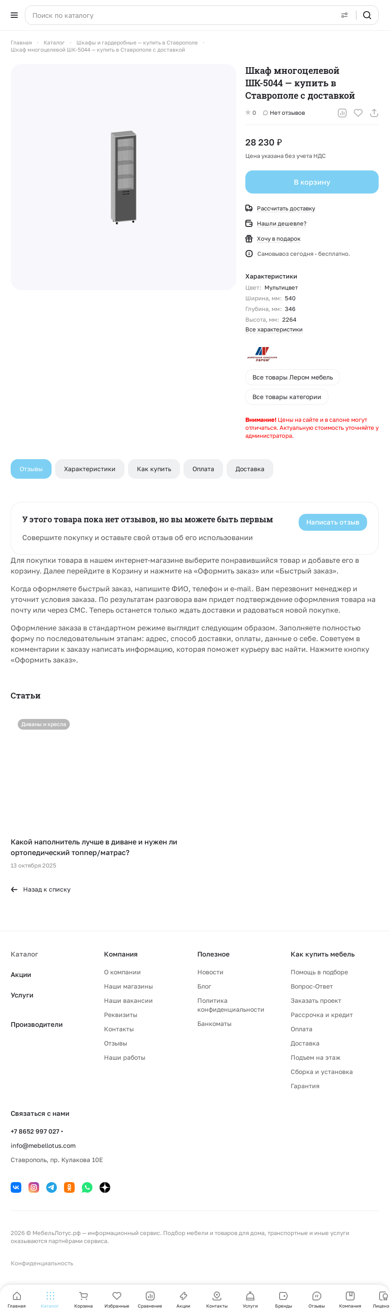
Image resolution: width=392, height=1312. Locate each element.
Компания (121, 954)
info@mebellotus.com (43, 1145)
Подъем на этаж (315, 1057)
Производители (37, 1024)
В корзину (312, 182)
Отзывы (31, 468)
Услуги (22, 995)
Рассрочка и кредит (322, 1014)
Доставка (250, 468)
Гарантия (305, 1086)
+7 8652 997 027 (35, 1131)
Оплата (203, 468)
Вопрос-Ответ (312, 986)
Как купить (154, 468)
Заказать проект (316, 1000)
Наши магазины (128, 986)
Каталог (24, 954)
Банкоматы (214, 1023)
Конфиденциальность (42, 1263)
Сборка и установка (322, 1071)
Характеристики (90, 468)
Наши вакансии (128, 1000)
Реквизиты (120, 1014)
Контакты (119, 1029)
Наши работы (124, 1057)
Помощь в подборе (319, 972)
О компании (122, 972)
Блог (204, 986)
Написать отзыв (333, 522)
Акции (21, 974)
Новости (210, 972)
